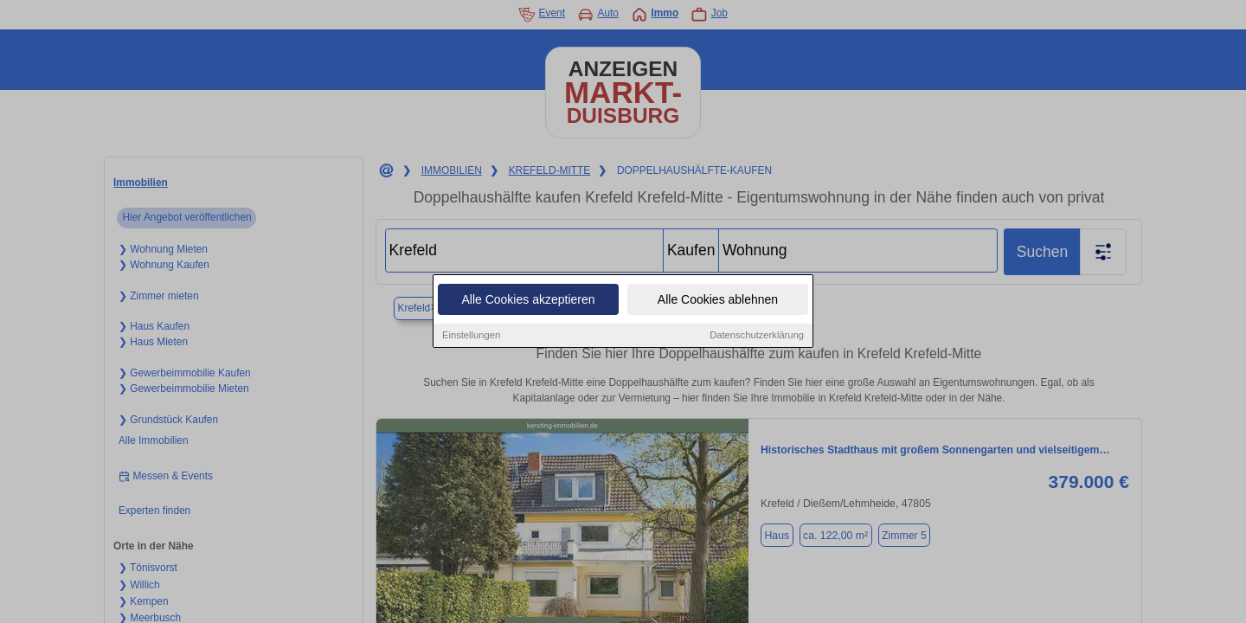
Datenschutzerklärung (757, 336)
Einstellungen (471, 336)
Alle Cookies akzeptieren (527, 301)
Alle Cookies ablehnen (718, 301)
